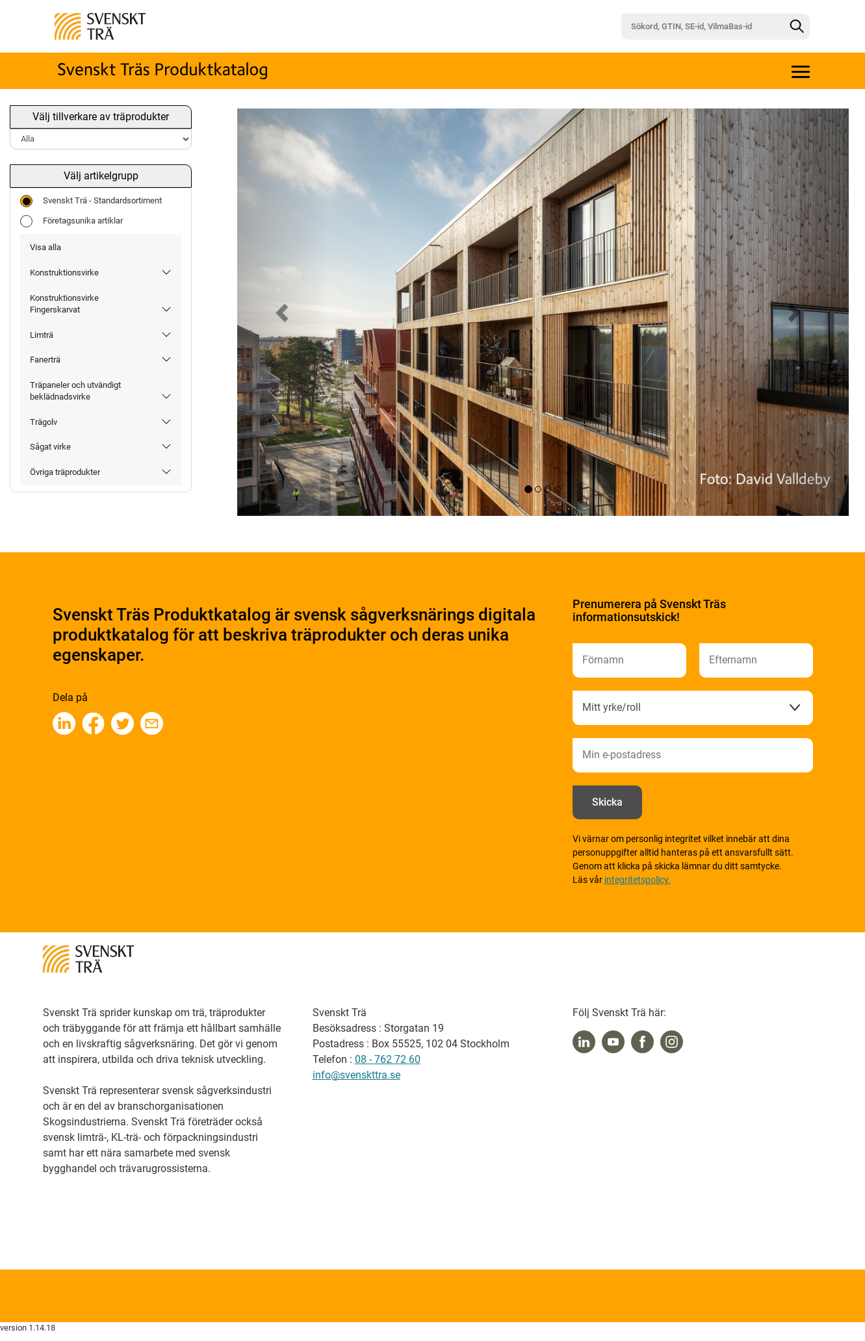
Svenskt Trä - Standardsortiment (91, 201)
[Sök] (797, 27)
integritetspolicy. (637, 880)
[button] (283, 312)
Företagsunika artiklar (71, 221)
